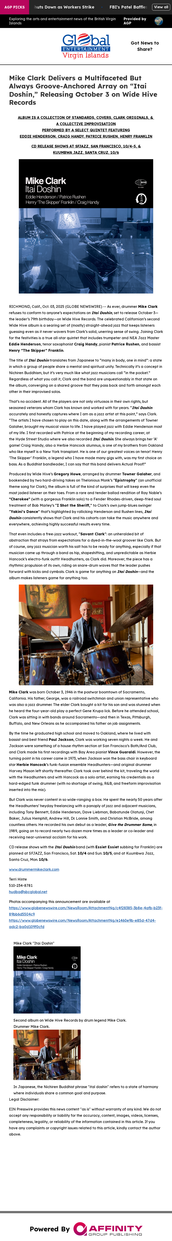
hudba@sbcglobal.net (28, 891)
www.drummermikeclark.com (34, 869)
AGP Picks (14, 7)
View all (161, 7)
